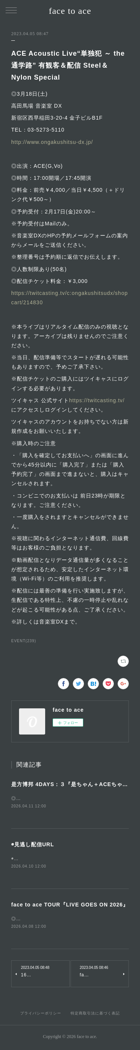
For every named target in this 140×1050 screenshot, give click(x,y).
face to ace (70, 11)
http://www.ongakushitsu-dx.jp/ (52, 142)
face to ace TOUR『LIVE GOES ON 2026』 (69, 906)
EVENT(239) (23, 641)
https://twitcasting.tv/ (97, 400)
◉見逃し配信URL (32, 845)
